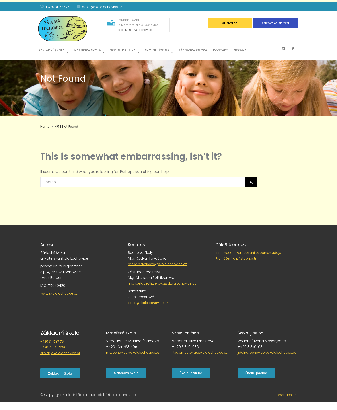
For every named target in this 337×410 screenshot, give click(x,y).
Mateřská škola (87, 50)
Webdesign (287, 395)
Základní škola (52, 50)
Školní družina (123, 50)
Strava (240, 50)
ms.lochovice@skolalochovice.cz (132, 352)
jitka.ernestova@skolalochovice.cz (200, 352)
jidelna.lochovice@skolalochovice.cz (267, 352)
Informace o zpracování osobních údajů (248, 252)
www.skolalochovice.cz (59, 293)
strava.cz (229, 23)
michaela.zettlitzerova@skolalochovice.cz (162, 283)
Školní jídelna (157, 50)
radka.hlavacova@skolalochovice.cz (157, 264)
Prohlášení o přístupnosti (236, 258)
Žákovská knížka (193, 50)
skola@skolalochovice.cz (148, 303)
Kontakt (220, 50)
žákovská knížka (275, 23)
